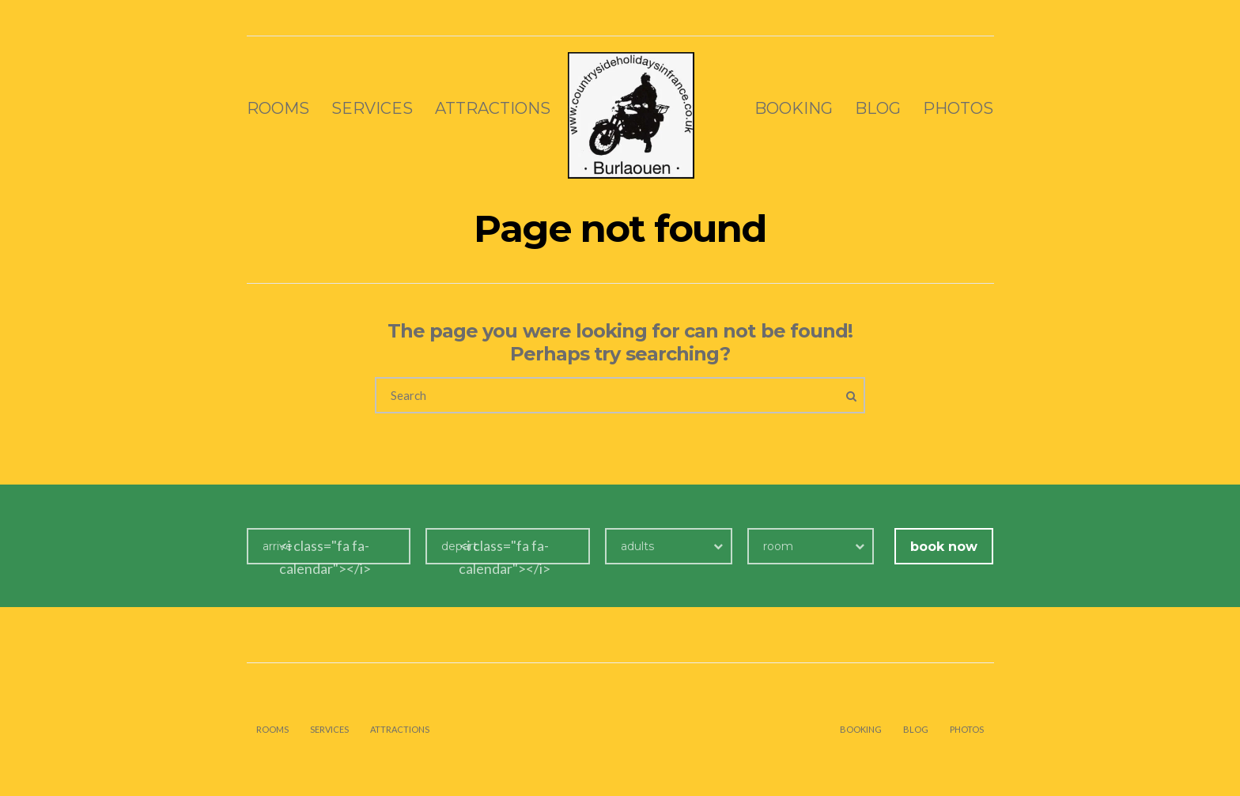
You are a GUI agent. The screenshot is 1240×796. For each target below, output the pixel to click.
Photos (958, 108)
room (778, 546)
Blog (878, 108)
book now (943, 546)
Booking (793, 108)
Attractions (492, 108)
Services (372, 108)
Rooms (278, 108)
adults (637, 546)
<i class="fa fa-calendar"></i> (325, 557)
